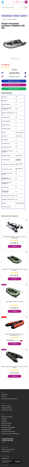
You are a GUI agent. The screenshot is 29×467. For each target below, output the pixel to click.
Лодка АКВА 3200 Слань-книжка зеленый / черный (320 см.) (14, 270)
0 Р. (23, 2)
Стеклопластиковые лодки (8, 431)
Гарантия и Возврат (6, 407)
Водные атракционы (6, 423)
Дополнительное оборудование (9, 398)
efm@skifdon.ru (5, 458)
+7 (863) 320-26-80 (7, 438)
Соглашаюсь (17, 461)
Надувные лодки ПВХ (7, 15)
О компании (4, 394)
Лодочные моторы (6, 425)
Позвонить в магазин (13, 88)
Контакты (3, 396)
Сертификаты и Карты (7, 409)
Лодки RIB (16, 15)
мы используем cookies (7, 462)
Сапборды (23, 15)
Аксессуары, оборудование (8, 427)
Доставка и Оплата (6, 405)
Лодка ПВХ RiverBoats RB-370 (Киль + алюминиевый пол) (14, 335)
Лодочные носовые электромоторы (10, 433)
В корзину (14, 246)
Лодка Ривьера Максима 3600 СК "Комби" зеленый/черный (14, 367)
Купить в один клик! (13, 84)
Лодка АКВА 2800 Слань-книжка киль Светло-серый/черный (14, 237)
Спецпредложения (6, 429)
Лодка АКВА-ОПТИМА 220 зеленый (14, 301)
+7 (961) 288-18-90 (7, 440)
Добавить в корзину (14, 81)
